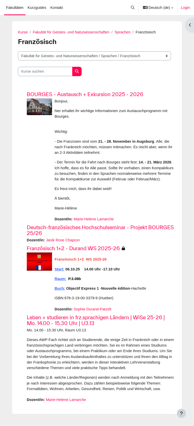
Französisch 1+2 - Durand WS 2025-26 (73, 248)
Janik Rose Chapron (63, 240)
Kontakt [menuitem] (56, 8)
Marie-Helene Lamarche (94, 219)
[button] (132, 7)
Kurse (23, 32)
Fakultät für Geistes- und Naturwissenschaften (71, 32)
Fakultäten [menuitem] (14, 8)
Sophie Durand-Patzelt (92, 309)
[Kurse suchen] (45, 71)
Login (185, 8)
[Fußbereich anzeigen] (181, 413)
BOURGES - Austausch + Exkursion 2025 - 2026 (85, 94)
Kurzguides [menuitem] (37, 8)
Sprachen (122, 32)
